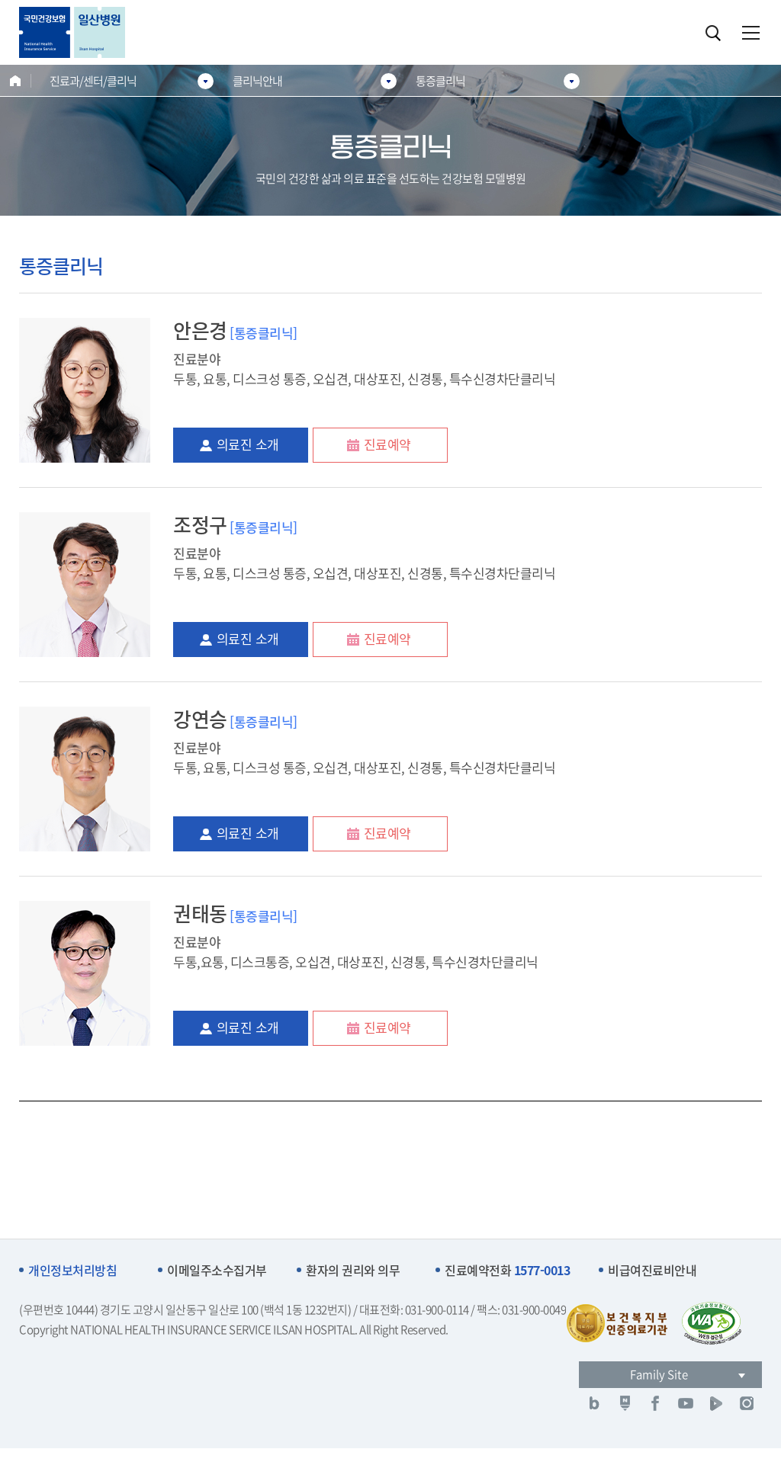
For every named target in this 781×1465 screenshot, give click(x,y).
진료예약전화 (507, 1270)
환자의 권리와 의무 (353, 1270)
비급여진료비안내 (652, 1270)
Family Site (659, 1374)
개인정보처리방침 (72, 1270)
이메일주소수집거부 (217, 1270)
